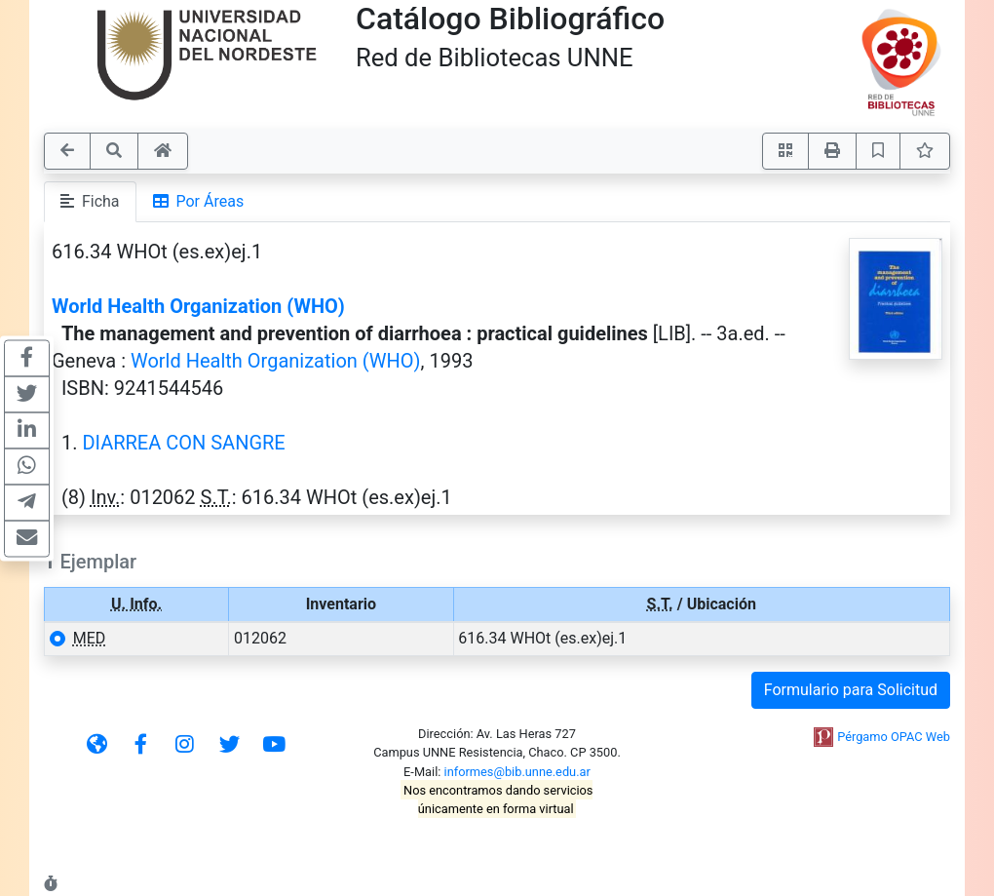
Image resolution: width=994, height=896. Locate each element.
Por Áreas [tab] (199, 201)
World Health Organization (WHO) (198, 306)
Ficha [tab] (90, 201)
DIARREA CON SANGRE (183, 442)
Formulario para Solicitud (850, 690)
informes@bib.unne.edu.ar (517, 771)
